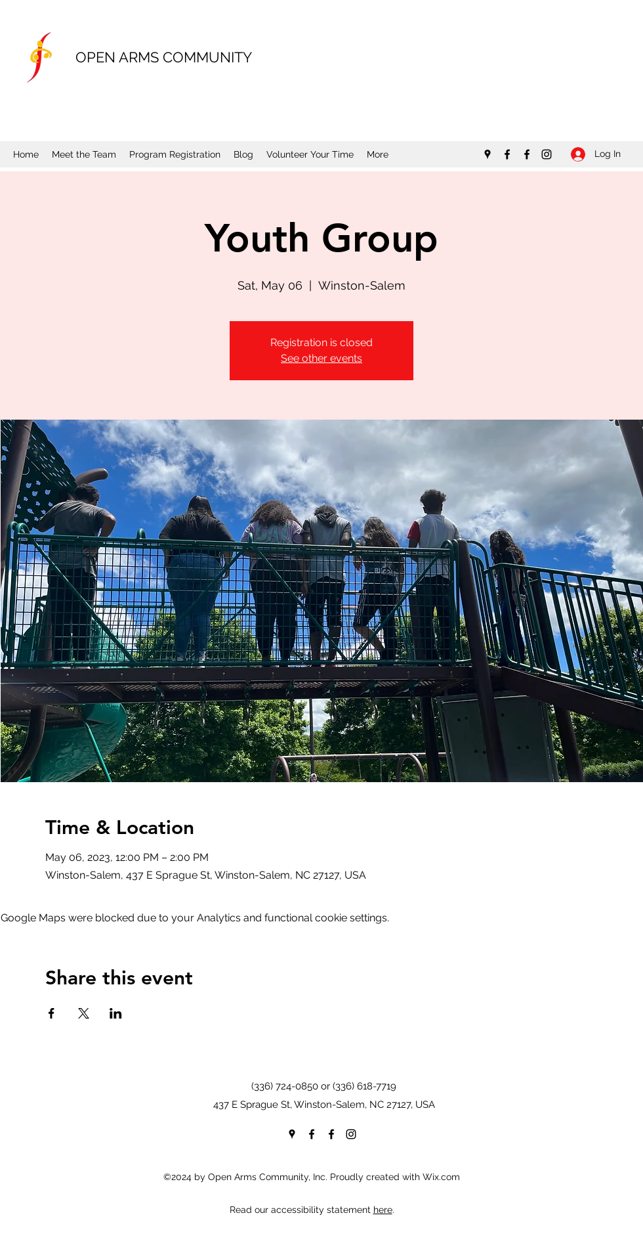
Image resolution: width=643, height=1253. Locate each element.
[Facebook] (507, 154)
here (382, 1209)
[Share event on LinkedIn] (116, 1013)
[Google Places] (487, 154)
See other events (321, 358)
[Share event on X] (83, 1013)
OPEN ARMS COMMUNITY (163, 57)
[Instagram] (546, 154)
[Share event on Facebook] (51, 1013)
